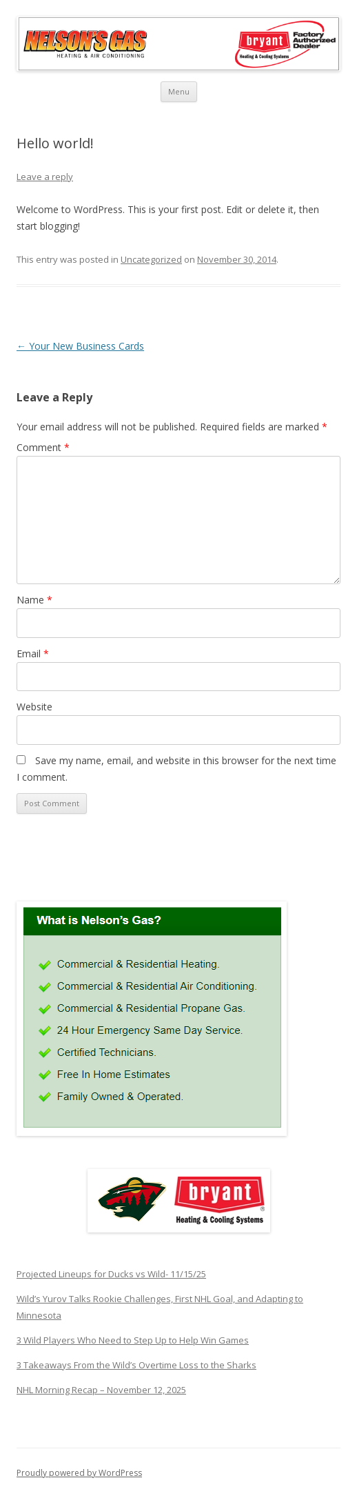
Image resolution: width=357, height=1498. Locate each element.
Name (34, 599)
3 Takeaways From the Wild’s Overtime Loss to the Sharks (136, 1365)
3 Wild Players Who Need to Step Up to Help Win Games (133, 1340)
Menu (179, 91)
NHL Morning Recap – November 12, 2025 (101, 1390)
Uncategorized (151, 259)
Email (33, 653)
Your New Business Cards (80, 345)
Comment (43, 447)
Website (34, 706)
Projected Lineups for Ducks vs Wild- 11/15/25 (111, 1274)
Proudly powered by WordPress (79, 1473)
